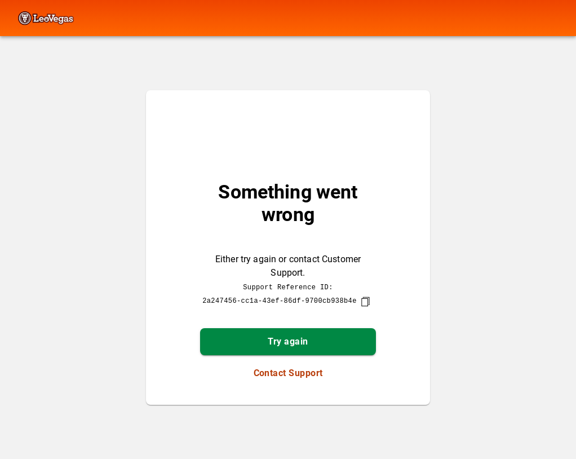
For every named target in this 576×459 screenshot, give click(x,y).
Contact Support (288, 373)
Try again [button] (288, 341)
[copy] (365, 301)
